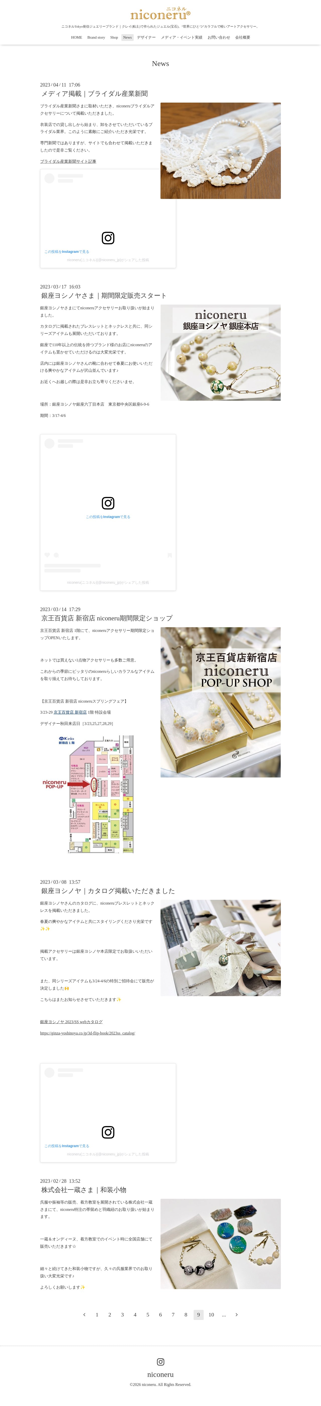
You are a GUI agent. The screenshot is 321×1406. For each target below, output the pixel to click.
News (127, 37)
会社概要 (242, 37)
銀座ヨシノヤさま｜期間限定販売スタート (104, 295)
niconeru (160, 1374)
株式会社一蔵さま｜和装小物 (83, 1190)
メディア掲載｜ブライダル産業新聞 (94, 93)
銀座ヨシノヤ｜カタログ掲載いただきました (108, 891)
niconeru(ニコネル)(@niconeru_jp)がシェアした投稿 (108, 260)
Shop (114, 37)
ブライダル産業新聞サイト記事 (68, 161)
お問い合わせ (219, 37)
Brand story (96, 37)
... (224, 1314)
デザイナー (146, 37)
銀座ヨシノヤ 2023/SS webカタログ (71, 1022)
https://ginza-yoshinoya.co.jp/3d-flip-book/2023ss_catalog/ (87, 1033)
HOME (76, 37)
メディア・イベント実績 (181, 37)
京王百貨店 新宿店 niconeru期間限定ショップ (107, 618)
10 (211, 1314)
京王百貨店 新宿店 (70, 712)
